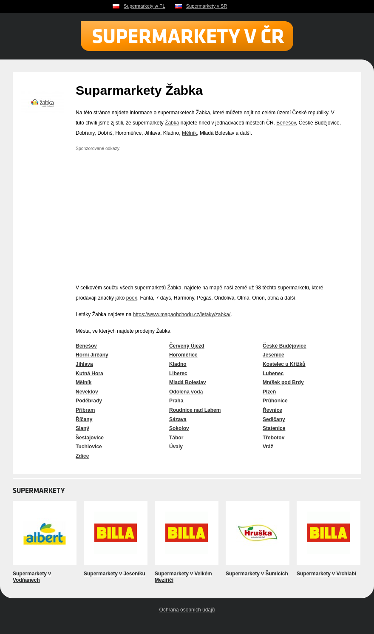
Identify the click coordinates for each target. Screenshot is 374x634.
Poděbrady (89, 401)
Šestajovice (90, 438)
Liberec (178, 373)
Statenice (274, 428)
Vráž (268, 447)
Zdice (82, 456)
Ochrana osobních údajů (187, 610)
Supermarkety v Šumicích (257, 574)
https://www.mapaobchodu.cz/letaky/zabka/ (181, 314)
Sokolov (179, 428)
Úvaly (176, 447)
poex (131, 298)
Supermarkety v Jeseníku (114, 574)
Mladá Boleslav (187, 382)
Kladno (178, 364)
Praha (176, 401)
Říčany (84, 419)
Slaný (82, 428)
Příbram (85, 410)
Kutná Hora (89, 373)
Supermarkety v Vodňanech (32, 577)
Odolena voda (186, 392)
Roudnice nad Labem (195, 410)
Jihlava (84, 364)
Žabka (172, 123)
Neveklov (87, 392)
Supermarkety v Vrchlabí (326, 574)
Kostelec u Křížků (284, 364)
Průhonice (275, 401)
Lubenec (273, 373)
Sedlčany (274, 419)
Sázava (178, 419)
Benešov (286, 123)
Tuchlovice (89, 447)
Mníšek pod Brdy (283, 382)
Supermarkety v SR (206, 5)
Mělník (189, 133)
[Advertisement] (147, 212)
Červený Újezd (186, 346)
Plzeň (269, 392)
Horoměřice (183, 355)
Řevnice (272, 410)
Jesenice (273, 355)
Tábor (176, 438)
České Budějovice (284, 346)
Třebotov (273, 438)
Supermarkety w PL (144, 5)
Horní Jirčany (92, 355)
